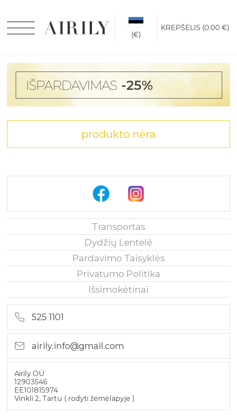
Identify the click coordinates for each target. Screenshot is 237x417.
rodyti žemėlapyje (100, 398)
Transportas (118, 226)
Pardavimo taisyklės (118, 258)
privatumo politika (118, 273)
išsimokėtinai (118, 289)
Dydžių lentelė (118, 242)
